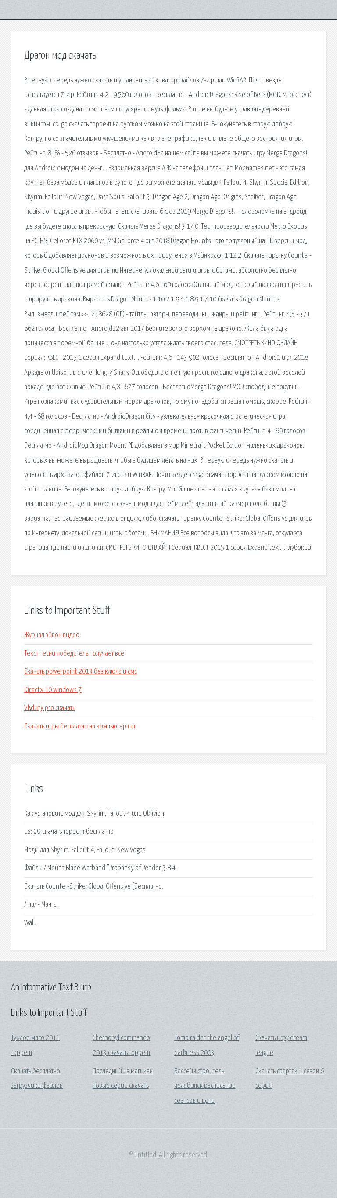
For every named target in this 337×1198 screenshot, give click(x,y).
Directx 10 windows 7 (53, 690)
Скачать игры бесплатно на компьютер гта (79, 726)
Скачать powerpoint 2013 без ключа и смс (80, 671)
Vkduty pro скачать (49, 708)
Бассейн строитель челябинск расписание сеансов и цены (205, 1086)
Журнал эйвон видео (51, 635)
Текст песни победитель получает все (74, 653)
